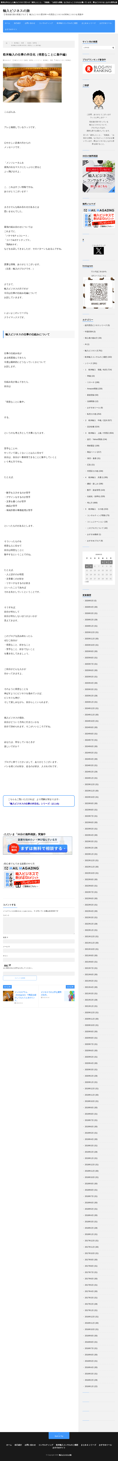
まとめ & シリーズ (88, 23)
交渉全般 (90, 427)
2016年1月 (89, 1386)
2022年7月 (89, 892)
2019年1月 (89, 1158)
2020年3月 (89, 1070)
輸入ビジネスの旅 (16, 10)
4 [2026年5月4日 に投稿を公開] (86, 566)
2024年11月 (90, 715)
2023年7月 (89, 816)
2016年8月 (89, 1342)
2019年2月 (89, 1152)
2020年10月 (90, 1025)
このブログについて (95, 528)
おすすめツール (106, 23)
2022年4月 (89, 911)
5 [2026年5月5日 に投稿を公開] (90, 566)
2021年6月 (89, 974)
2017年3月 (89, 1298)
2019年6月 (89, 1127)
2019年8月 (89, 1114)
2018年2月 (89, 1228)
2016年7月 (89, 1348)
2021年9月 (89, 955)
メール (6, 946)
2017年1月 (89, 1310)
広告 (89, 465)
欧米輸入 (68, 60)
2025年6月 (89, 670)
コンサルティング (46, 23)
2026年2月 (89, 620)
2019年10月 (90, 1101)
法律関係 (90, 401)
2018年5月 (89, 1209)
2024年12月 (90, 708)
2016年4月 (89, 1367)
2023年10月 (90, 797)
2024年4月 (89, 759)
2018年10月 (90, 1177)
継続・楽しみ (92, 484)
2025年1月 (89, 702)
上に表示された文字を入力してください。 (18, 968)
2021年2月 (89, 1000)
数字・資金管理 (93, 490)
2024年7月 (89, 740)
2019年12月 (90, 1089)
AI (86, 344)
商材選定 (90, 446)
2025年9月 (89, 651)
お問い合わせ (30, 23)
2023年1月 (89, 854)
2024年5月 (89, 753)
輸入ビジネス (19, 60)
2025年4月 (89, 683)
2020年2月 (89, 1076)
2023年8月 (89, 810)
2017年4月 (89, 1291)
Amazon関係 (92, 389)
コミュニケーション (95, 522)
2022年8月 (89, 886)
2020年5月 (89, 1057)
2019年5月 (89, 1133)
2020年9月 (89, 1032)
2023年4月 (89, 835)
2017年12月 (90, 1241)
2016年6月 (89, 1355)
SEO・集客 (92, 458)
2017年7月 (89, 1272)
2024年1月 (89, 778)
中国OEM (89, 332)
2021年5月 (89, 981)
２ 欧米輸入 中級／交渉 (96, 420)
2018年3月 (89, 1222)
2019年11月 (90, 1095)
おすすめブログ (93, 541)
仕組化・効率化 (28, 60)
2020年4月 (89, 1063)
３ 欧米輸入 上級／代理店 (97, 433)
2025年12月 (90, 632)
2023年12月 (90, 784)
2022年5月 (89, 905)
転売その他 (91, 414)
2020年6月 (89, 1051)
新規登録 (90, 395)
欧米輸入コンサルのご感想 (67, 23)
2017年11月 (90, 1247)
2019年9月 (89, 1108)
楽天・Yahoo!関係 (94, 439)
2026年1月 (89, 626)
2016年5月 (89, 1361)
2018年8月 (89, 1190)
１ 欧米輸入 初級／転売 (96, 370)
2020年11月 (90, 1019)
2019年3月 (89, 1146)
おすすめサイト (11, 29)
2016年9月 (89, 1336)
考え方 (90, 503)
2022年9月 (89, 879)
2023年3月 (89, 841)
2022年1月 (89, 930)
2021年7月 (89, 968)
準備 (89, 376)
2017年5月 (89, 1285)
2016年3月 (89, 1374)
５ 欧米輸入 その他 (94, 509)
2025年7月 (89, 664)
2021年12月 (90, 936)
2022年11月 (90, 867)
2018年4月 (89, 1215)
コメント (6, 915)
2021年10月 (90, 949)
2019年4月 (89, 1139)
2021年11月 (90, 943)
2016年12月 (90, 1317)
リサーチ (90, 382)
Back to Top (59, 1436)
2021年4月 (89, 987)
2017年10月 (90, 1253)
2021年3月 (89, 994)
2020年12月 (90, 1013)
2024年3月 (89, 765)
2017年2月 (89, 1304)
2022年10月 (90, 873)
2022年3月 (89, 917)
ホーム (7, 23)
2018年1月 (89, 1234)
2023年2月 (89, 848)
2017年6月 (89, 1279)
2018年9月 (89, 1184)
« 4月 (87, 582)
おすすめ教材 (92, 534)
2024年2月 (89, 772)
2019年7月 (89, 1120)
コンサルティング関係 (96, 515)
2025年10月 (90, 645)
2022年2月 (89, 924)
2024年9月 (89, 727)
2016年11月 (90, 1323)
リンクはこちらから (99, 271)
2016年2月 (89, 1380)
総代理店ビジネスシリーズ (96, 325)
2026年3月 (89, 613)
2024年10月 (90, 721)
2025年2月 (89, 696)
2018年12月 (90, 1165)
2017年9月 (89, 1260)
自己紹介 (17, 23)
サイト (5, 956)
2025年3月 (89, 689)
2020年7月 (89, 1044)
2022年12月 (90, 860)
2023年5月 (89, 829)
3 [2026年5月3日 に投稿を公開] (110, 562)
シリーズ (37, 60)
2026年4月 (89, 607)
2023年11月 (90, 791)
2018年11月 (90, 1171)
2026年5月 (89, 601)
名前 (5, 937)
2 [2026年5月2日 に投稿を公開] (106, 562)
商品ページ (91, 452)
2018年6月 (89, 1203)
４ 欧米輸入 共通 (46, 60)
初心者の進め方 (91, 338)
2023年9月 (89, 803)
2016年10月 (90, 1329)
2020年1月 (89, 1082)
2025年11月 (90, 639)
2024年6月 (89, 746)
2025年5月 (89, 677)
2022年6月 (89, 898)
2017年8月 (89, 1266)
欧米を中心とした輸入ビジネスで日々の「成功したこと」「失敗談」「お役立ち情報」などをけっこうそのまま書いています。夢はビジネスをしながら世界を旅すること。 (59, 2)
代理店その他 (92, 471)
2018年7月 (89, 1196)
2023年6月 (89, 822)
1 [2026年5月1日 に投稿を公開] (102, 562)
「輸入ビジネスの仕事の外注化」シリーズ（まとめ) (33, 803)
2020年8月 (89, 1038)
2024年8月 (89, 734)
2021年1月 (89, 1006)
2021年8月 (89, 962)
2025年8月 (89, 658)
